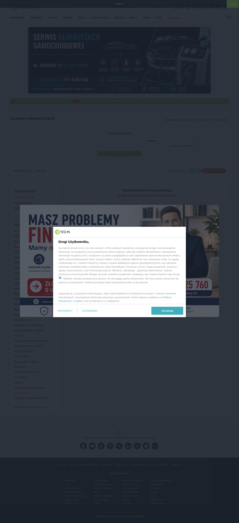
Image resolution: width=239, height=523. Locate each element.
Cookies (78, 301)
